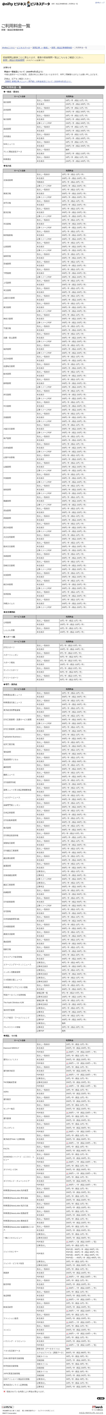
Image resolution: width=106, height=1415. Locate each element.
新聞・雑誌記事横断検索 (61, 48)
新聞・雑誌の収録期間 (13, 60)
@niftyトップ (100, 2)
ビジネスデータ (23, 48)
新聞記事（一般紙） (41, 48)
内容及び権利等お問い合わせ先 (91, 1413)
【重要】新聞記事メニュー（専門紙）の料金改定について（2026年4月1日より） (38, 81)
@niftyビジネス (8, 48)
